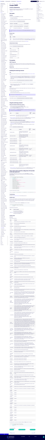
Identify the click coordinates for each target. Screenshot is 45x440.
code (12, 212)
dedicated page (26, 41)
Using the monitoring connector (39, 13)
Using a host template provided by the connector (40, 14)
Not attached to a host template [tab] (21, 21)
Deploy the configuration (13, 117)
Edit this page (12, 429)
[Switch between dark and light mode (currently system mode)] (43, 1)
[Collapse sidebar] (4, 434)
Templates (38, 5)
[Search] (35, 1)
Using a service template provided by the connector (40, 16)
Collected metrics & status (39, 7)
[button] (44, 1)
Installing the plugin (18, 94)
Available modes (38, 20)
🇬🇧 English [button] (40, 1)
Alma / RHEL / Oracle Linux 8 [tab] (13, 80)
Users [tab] (22, 46)
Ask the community (32, 429)
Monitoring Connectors (19, 1)
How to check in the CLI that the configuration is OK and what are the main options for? (40, 18)
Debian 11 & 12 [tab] (27, 80)
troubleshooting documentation (16, 195)
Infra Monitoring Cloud (13, 1)
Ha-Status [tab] (11, 46)
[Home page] (10, 3)
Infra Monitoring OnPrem (8, 1)
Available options (38, 21)
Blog (29, 436)
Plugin (37, 12)
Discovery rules (38, 6)
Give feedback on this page (22, 429)
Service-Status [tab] (14, 46)
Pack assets (38, 4)
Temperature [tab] (19, 46)
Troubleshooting (38, 19)
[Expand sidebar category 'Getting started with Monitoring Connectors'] (7, 4)
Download (35, 436)
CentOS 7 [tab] (31, 80)
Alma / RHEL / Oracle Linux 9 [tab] (21, 80)
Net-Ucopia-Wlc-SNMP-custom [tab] (13, 21)
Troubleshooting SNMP (17, 110)
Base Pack (11, 11)
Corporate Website (23, 436)
